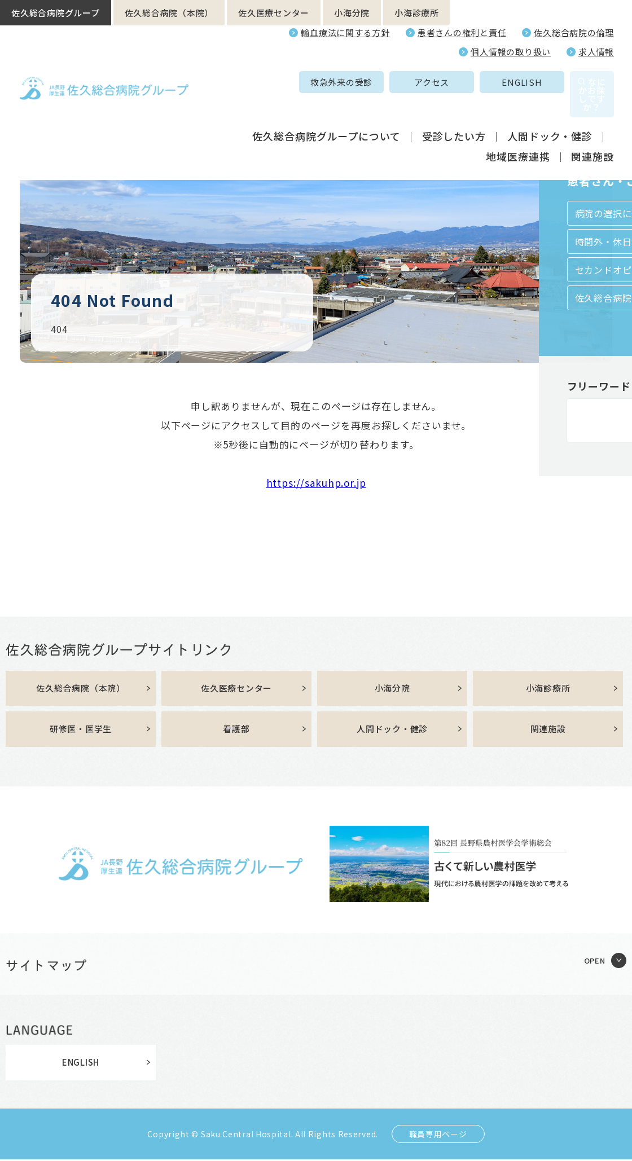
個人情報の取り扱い (511, 52)
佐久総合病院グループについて (326, 111)
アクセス (357, 82)
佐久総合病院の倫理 (574, 32)
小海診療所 (416, 13)
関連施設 (592, 132)
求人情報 (596, 52)
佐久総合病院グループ (55, 13)
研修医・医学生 (81, 731)
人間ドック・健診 (549, 111)
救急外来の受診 (267, 82)
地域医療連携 (518, 132)
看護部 (236, 731)
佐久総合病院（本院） (169, 13)
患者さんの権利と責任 (462, 32)
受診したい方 (454, 111)
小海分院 (352, 13)
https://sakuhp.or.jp (316, 483)
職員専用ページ (438, 1135)
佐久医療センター (273, 13)
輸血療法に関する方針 (345, 32)
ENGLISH (447, 82)
